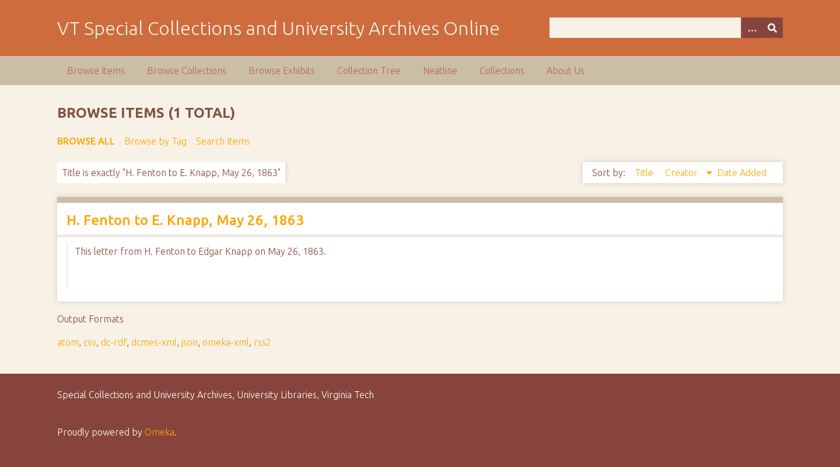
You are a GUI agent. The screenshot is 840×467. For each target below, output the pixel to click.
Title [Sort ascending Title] (645, 172)
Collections (502, 70)
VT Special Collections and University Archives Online (278, 27)
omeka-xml (225, 342)
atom (68, 342)
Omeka (159, 432)
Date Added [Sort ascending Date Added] (741, 172)
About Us (565, 70)
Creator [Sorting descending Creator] (682, 172)
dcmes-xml (154, 342)
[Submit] (772, 27)
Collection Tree (369, 70)
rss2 (262, 342)
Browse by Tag (155, 141)
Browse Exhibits (282, 70)
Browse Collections (186, 70)
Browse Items (96, 70)
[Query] (666, 27)
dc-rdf (114, 342)
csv (89, 342)
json (189, 342)
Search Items (223, 141)
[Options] (751, 27)
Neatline (440, 70)
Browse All (86, 141)
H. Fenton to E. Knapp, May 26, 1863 (185, 220)
